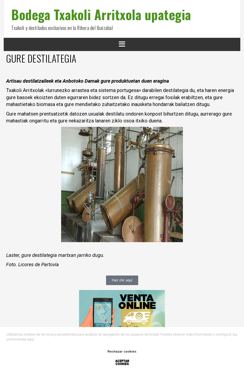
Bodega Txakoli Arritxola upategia (101, 14)
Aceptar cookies (122, 362)
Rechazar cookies (122, 351)
